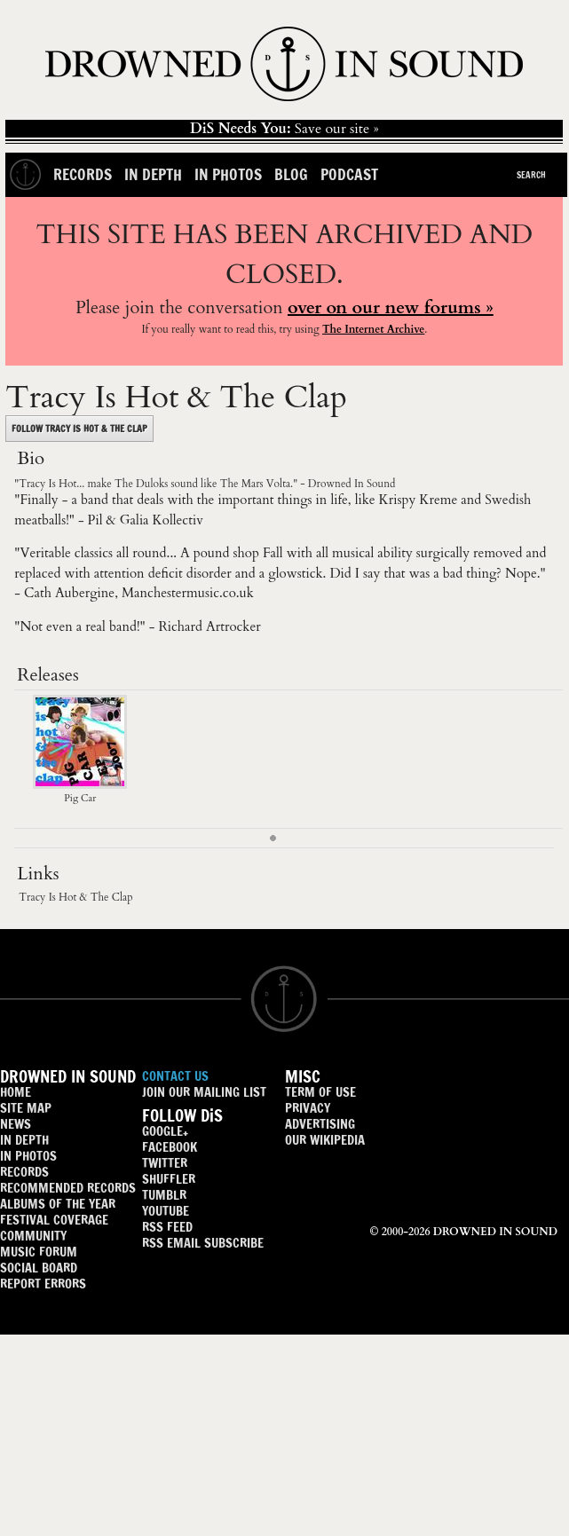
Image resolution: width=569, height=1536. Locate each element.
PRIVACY (307, 1108)
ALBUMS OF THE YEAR (57, 1203)
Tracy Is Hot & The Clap (75, 897)
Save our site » (284, 129)
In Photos (228, 174)
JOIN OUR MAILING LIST (204, 1092)
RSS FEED (167, 1226)
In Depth (153, 174)
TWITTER (164, 1163)
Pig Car (80, 792)
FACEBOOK (169, 1147)
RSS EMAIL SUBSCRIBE (203, 1242)
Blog (291, 174)
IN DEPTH (24, 1139)
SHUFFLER (168, 1179)
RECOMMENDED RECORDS (68, 1187)
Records (82, 174)
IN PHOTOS (28, 1155)
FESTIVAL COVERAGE (54, 1219)
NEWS (15, 1124)
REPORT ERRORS (43, 1283)
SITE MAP (25, 1108)
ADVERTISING (320, 1124)
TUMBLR (164, 1194)
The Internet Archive (373, 329)
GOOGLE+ (165, 1131)
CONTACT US (175, 1076)
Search (531, 175)
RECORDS (24, 1171)
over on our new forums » (391, 307)
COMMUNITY (33, 1235)
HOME (15, 1092)
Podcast (349, 174)
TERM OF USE (320, 1092)
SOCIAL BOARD (38, 1267)
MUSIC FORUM (38, 1251)
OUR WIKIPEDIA (325, 1139)
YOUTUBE (165, 1210)
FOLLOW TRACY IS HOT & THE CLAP (79, 428)
